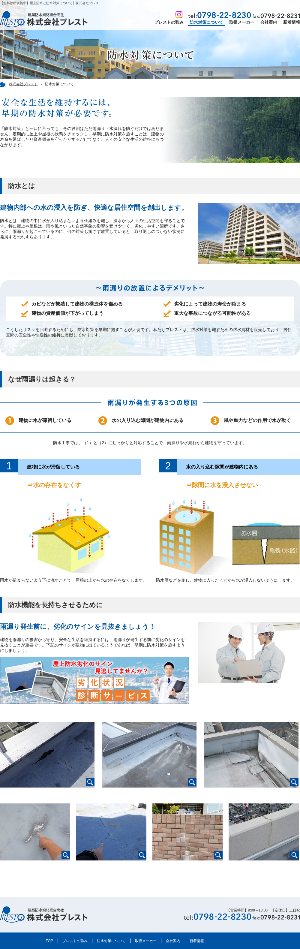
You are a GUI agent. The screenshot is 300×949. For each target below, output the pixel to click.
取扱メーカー (241, 22)
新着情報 (291, 22)
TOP (49, 941)
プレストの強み (169, 22)
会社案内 (268, 22)
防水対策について (206, 22)
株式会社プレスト (23, 84)
